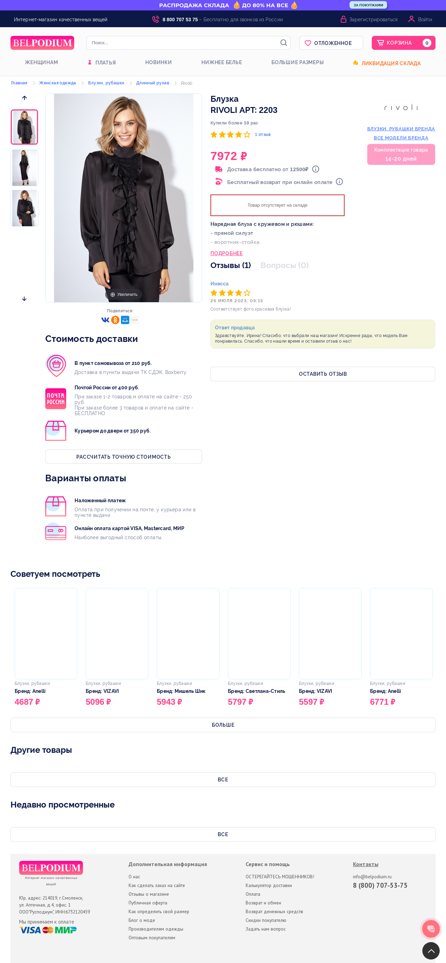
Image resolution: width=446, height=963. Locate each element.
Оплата (253, 894)
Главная (19, 83)
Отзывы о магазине (149, 894)
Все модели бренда (401, 137)
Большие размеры (297, 62)
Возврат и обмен (263, 903)
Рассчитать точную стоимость (123, 457)
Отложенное (333, 43)
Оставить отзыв (323, 374)
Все (223, 779)
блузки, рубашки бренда (401, 128)
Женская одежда (57, 83)
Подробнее (226, 254)
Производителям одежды (156, 929)
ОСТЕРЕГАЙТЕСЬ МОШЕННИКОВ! (280, 876)
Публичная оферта (148, 903)
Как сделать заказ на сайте (157, 885)
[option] (24, 127)
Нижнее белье (221, 62)
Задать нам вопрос (266, 929)
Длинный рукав (152, 83)
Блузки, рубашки (106, 83)
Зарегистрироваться (373, 19)
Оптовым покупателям (152, 937)
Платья (105, 63)
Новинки (158, 62)
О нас (134, 876)
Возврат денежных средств (274, 911)
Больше (223, 725)
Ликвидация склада (391, 63)
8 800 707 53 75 (180, 19)
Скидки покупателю (266, 920)
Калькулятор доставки (269, 885)
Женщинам (41, 62)
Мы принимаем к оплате (46, 922)
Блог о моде (142, 920)
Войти (425, 19)
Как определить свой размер (159, 911)
